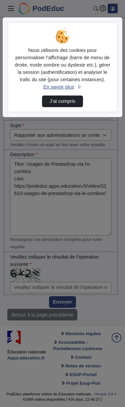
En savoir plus (62, 87)
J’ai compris (62, 101)
